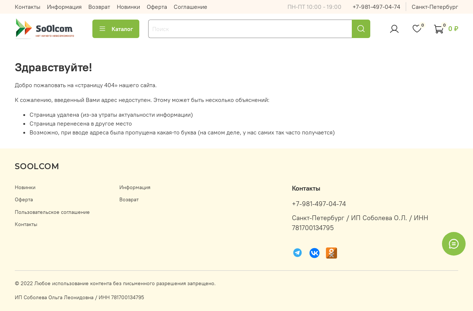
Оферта (157, 6)
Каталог (116, 29)
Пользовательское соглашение (52, 212)
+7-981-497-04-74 (376, 6)
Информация (64, 6)
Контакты (27, 6)
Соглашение (190, 6)
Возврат (99, 6)
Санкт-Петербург (435, 6)
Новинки (128, 6)
